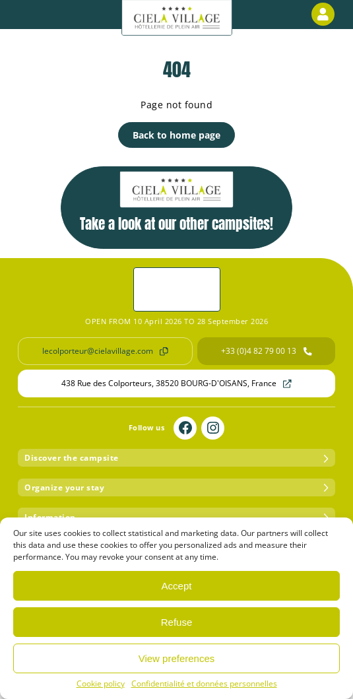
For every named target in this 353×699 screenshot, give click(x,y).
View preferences (177, 658)
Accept (177, 585)
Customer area (325, 14)
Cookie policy (101, 683)
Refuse (177, 622)
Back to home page (176, 135)
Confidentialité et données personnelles (204, 683)
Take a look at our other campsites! (176, 202)
